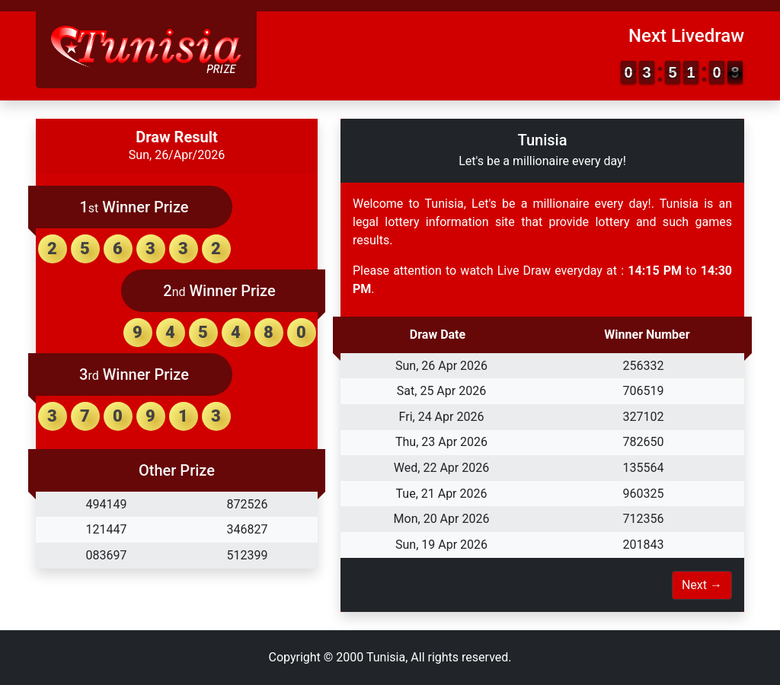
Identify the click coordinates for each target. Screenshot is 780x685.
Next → (702, 585)
